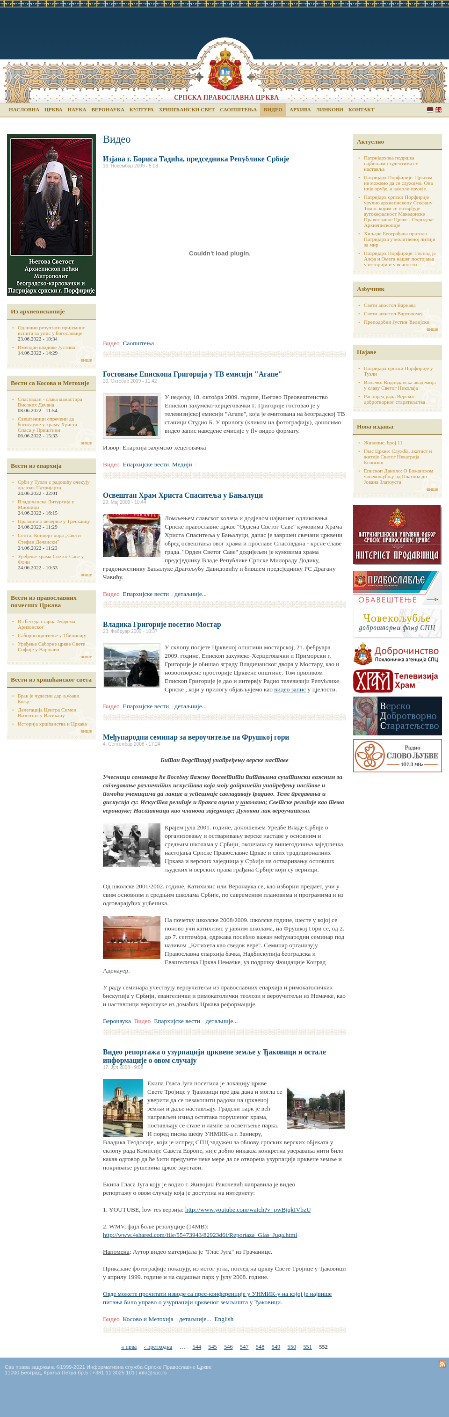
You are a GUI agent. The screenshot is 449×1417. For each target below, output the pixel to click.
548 (260, 1347)
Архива (300, 109)
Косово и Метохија (148, 1319)
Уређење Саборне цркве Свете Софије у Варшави (51, 646)
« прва (129, 1347)
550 (292, 1347)
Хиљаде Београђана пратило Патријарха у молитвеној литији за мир (399, 239)
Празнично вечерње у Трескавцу (54, 521)
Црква (53, 109)
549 (276, 1347)
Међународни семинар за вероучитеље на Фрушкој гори (196, 737)
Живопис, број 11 (383, 442)
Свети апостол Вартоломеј (393, 313)
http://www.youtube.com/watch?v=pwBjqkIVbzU (248, 1209)
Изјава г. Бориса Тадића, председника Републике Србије (196, 159)
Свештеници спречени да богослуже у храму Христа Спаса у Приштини (47, 424)
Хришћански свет (187, 109)
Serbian (430, 110)
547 (244, 1347)
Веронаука (107, 109)
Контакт (361, 109)
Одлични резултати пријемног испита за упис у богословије (51, 330)
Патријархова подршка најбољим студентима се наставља (391, 163)
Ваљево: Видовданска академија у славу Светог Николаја (400, 385)
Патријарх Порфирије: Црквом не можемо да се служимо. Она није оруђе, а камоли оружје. (398, 182)
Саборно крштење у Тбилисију (52, 635)
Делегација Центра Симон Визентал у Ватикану (47, 712)
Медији (182, 464)
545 (212, 1347)
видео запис (290, 689)
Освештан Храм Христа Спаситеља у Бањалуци (183, 495)
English (438, 110)
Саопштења (238, 109)
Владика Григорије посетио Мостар (162, 624)
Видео (273, 109)
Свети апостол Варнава (390, 305)
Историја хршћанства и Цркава (52, 724)
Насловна (24, 109)
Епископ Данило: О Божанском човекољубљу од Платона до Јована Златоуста (398, 476)
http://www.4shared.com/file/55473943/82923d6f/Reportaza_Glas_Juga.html (200, 1234)
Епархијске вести (146, 464)
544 (196, 1347)
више (86, 360)
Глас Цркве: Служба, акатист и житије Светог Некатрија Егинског (398, 456)
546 (228, 1347)
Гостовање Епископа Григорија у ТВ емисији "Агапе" (192, 374)
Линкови (329, 109)
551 (307, 1347)
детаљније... (190, 593)
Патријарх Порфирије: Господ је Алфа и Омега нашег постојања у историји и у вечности (400, 258)
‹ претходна (158, 1347)
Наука (76, 109)
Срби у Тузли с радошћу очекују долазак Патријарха (54, 484)
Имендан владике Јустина (46, 347)
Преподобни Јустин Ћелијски (396, 322)
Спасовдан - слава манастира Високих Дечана (50, 401)
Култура (142, 109)
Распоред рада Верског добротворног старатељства (394, 399)
